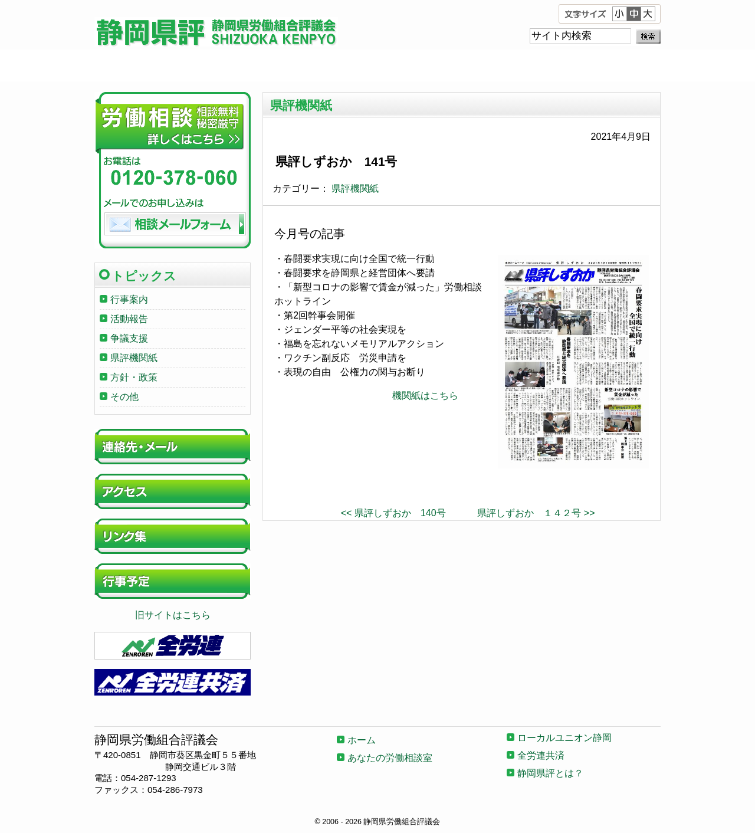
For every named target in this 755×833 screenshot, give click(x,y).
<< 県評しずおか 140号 (393, 513)
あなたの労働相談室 (264, 65)
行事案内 (129, 299)
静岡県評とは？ (604, 65)
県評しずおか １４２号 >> (536, 513)
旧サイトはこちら (173, 615)
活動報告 (129, 319)
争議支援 (129, 338)
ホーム (151, 65)
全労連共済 (490, 65)
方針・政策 (133, 377)
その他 (124, 397)
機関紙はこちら (425, 396)
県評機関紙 (355, 188)
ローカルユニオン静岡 (377, 65)
